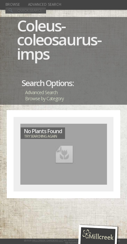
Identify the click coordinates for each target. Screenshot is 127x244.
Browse (12, 4)
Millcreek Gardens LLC (47, 240)
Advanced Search (44, 4)
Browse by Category (44, 98)
